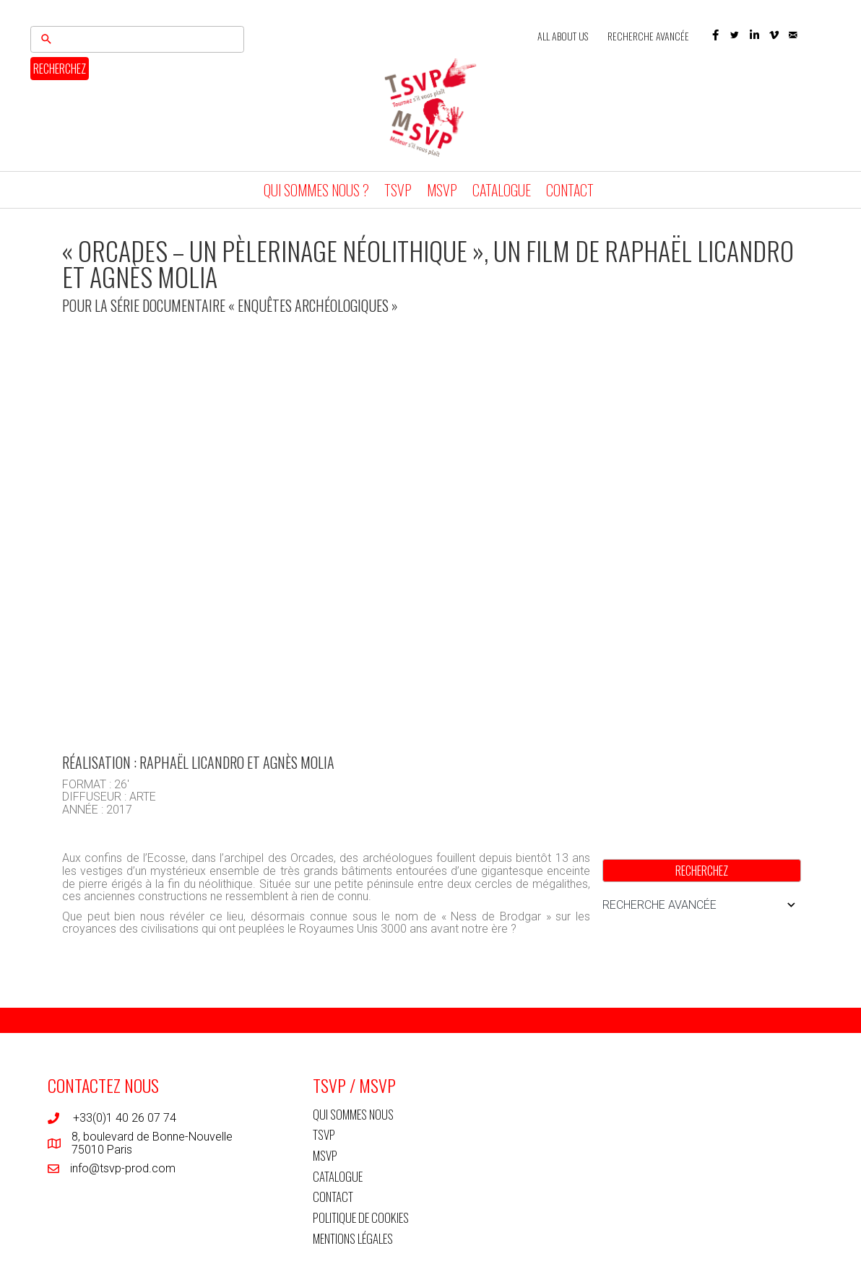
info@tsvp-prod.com (123, 1168)
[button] (715, 35)
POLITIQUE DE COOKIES (361, 1217)
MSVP (442, 190)
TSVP (398, 190)
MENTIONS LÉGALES (353, 1238)
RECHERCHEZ (59, 68)
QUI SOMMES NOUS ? (316, 190)
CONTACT (570, 190)
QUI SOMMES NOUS (353, 1114)
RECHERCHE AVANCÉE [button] (701, 905)
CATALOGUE (501, 190)
